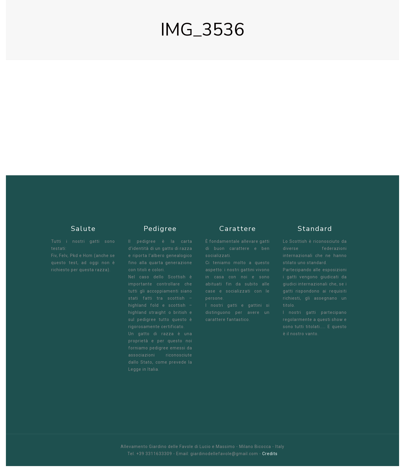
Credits (270, 453)
